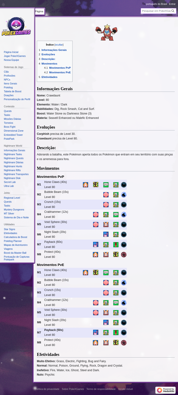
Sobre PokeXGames (73, 389)
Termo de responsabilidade (101, 389)
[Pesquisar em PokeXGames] (158, 11)
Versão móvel (125, 389)
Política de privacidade (47, 389)
